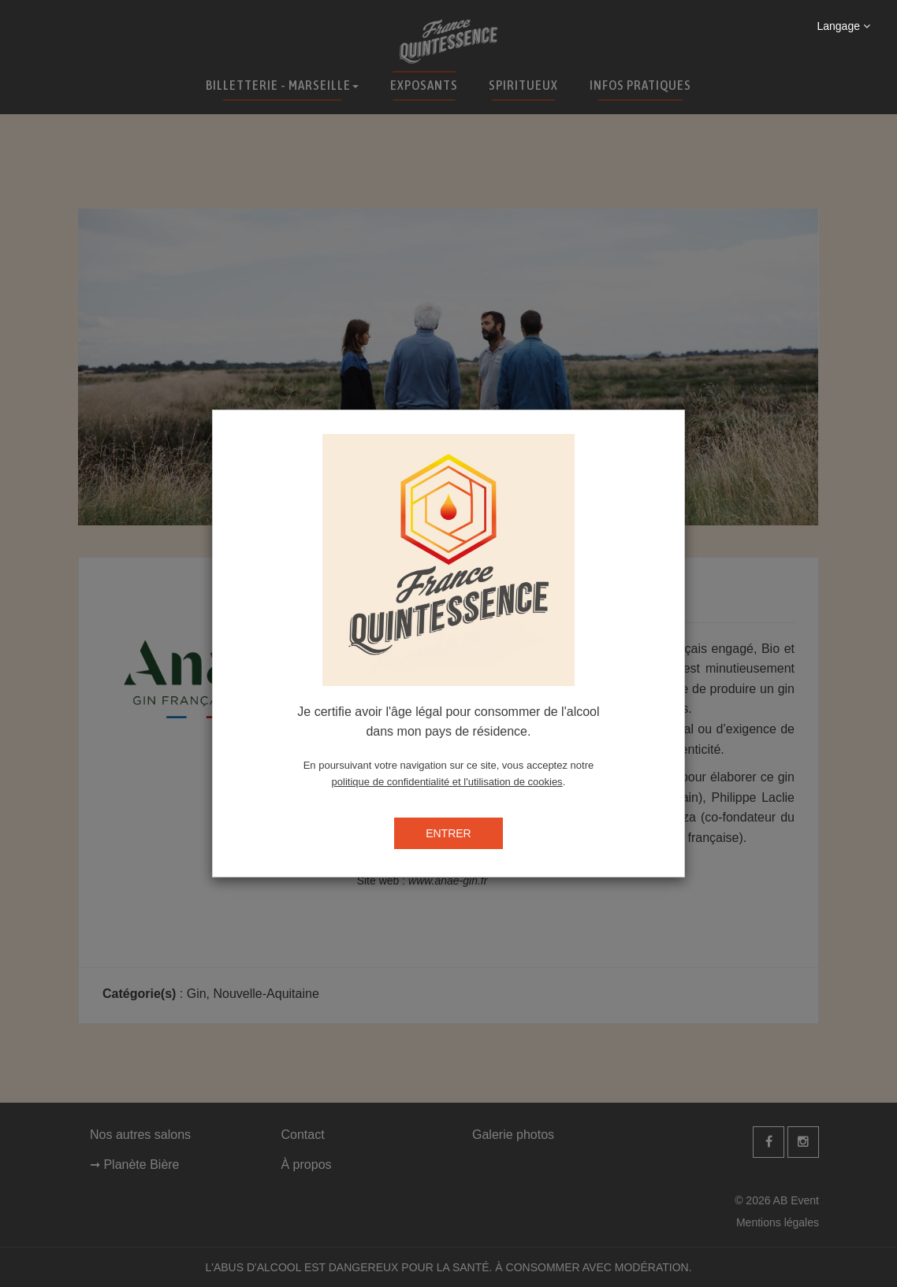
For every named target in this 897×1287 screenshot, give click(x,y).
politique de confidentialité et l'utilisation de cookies (447, 782)
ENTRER (448, 833)
